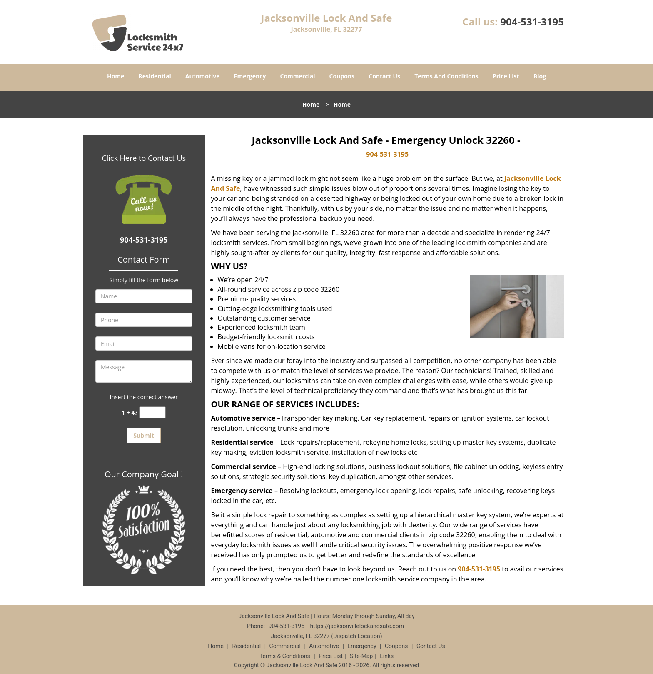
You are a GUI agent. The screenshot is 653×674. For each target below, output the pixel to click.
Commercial (297, 76)
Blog (539, 76)
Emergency (250, 76)
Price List (506, 76)
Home (115, 76)
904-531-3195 (532, 21)
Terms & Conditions (284, 656)
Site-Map (361, 656)
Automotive (202, 76)
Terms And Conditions (446, 76)
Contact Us (384, 76)
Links (387, 656)
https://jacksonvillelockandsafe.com (357, 626)
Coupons (341, 76)
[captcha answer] (152, 412)
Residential (155, 76)
